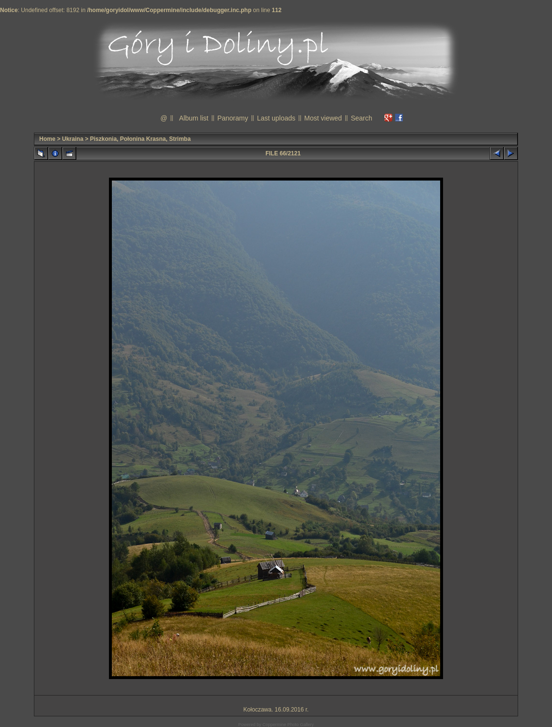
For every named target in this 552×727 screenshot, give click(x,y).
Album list (194, 118)
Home (47, 139)
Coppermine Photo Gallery (288, 724)
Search (361, 118)
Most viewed (323, 118)
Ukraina (72, 139)
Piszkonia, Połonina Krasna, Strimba (140, 139)
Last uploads (276, 118)
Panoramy (232, 118)
